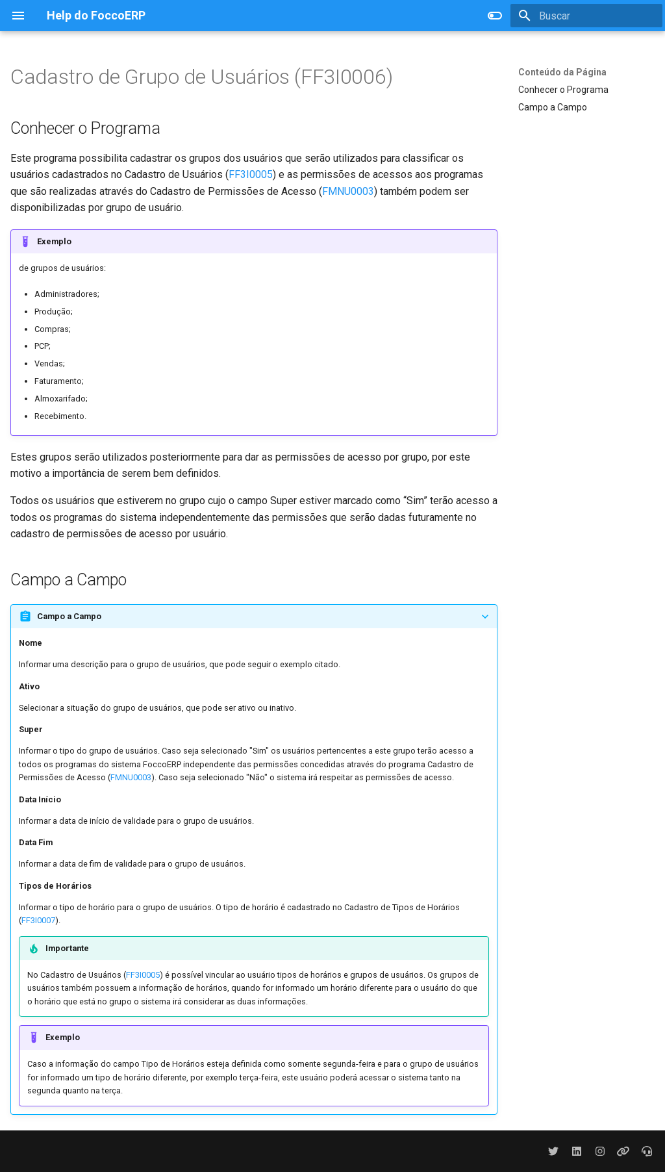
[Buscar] (586, 15)
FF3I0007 (38, 920)
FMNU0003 (348, 191)
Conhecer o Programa (563, 89)
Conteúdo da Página (562, 72)
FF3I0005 (251, 174)
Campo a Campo (552, 107)
